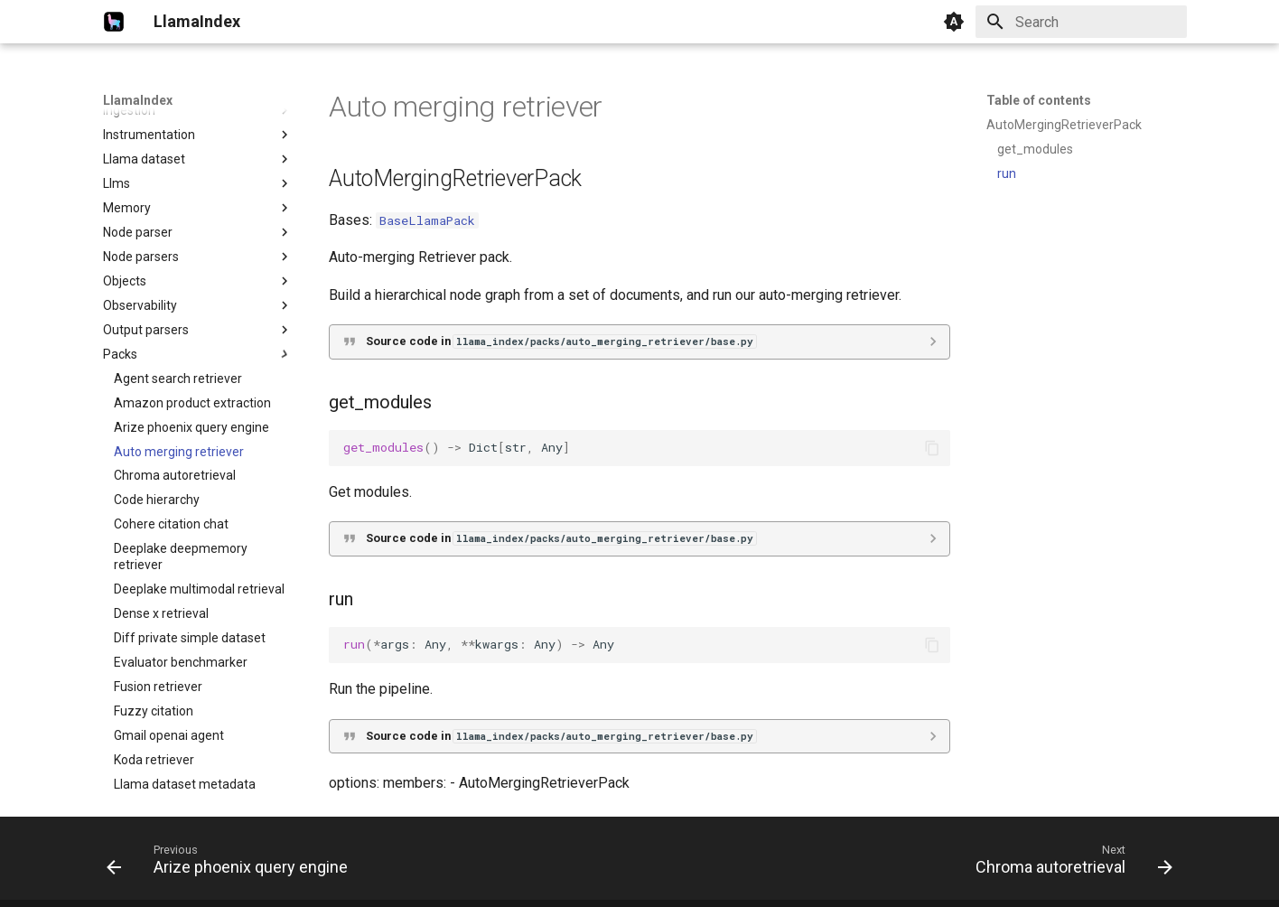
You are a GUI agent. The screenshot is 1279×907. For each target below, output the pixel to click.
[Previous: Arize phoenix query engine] (232, 863)
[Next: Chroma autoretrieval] (1069, 863)
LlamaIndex (138, 100)
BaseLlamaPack (427, 220)
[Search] (1081, 21)
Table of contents (1038, 100)
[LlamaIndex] (114, 22)
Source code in (561, 341)
